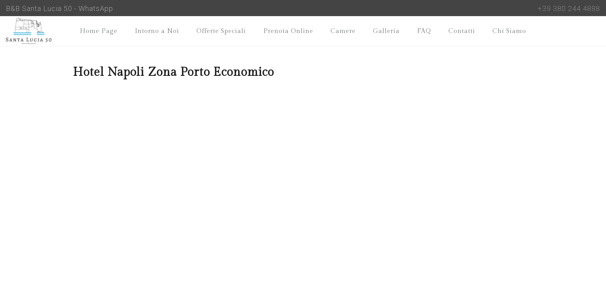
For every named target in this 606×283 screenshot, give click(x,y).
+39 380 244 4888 (569, 8)
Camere (343, 31)
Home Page (99, 31)
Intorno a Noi (157, 31)
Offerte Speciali (221, 31)
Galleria (386, 31)
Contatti (461, 31)
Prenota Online (288, 31)
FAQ (424, 31)
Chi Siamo (509, 31)
